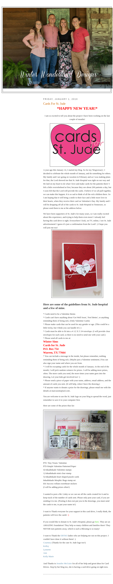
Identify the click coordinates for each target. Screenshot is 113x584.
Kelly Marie (48, 556)
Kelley (46, 546)
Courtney (47, 542)
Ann (45, 553)
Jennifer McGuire (64, 563)
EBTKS (64, 535)
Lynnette (47, 549)
